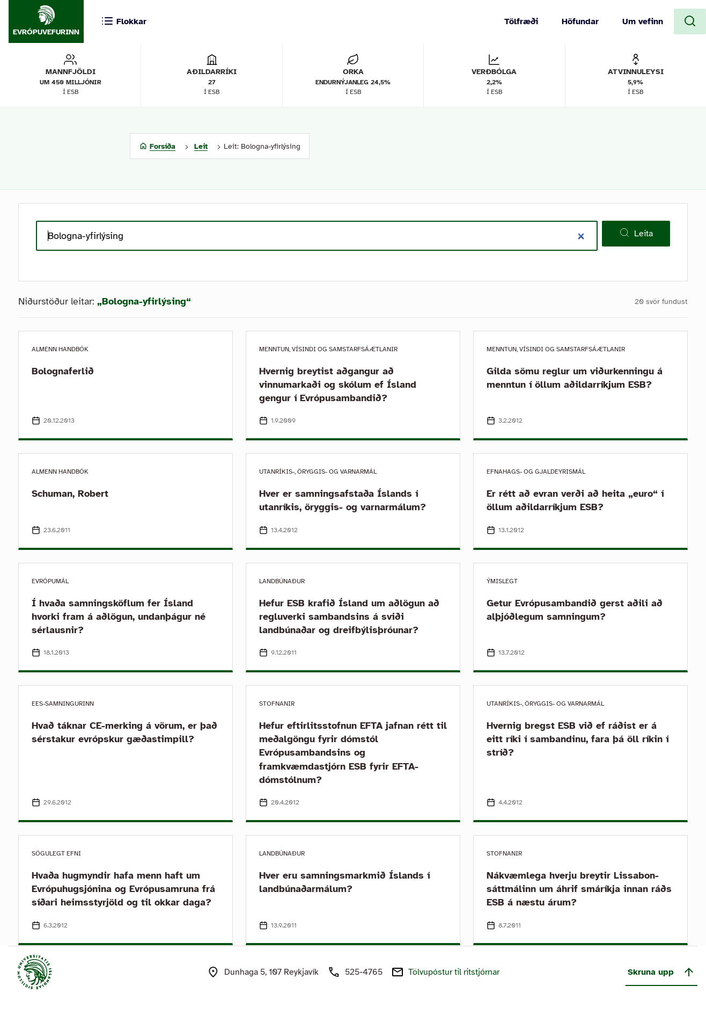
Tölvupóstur (453, 972)
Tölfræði (521, 21)
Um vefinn (642, 21)
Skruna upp (661, 972)
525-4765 (364, 972)
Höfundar (580, 21)
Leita (636, 233)
